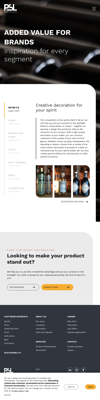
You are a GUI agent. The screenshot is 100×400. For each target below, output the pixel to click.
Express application (76, 332)
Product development (46, 346)
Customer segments (16, 316)
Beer (6, 339)
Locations (40, 325)
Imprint (7, 395)
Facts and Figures (44, 332)
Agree (90, 387)
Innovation (41, 328)
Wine (6, 325)
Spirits (7, 321)
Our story (40, 321)
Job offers (72, 328)
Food (6, 332)
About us (41, 316)
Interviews (72, 325)
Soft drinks (9, 336)
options (71, 387)
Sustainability (12, 353)
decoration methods (72, 201)
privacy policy (18, 391)
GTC (38, 369)
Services (41, 342)
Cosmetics (9, 343)
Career (71, 316)
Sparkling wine (11, 328)
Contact (72, 342)
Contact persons (75, 346)
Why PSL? (72, 321)
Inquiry (70, 350)
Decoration (41, 350)
